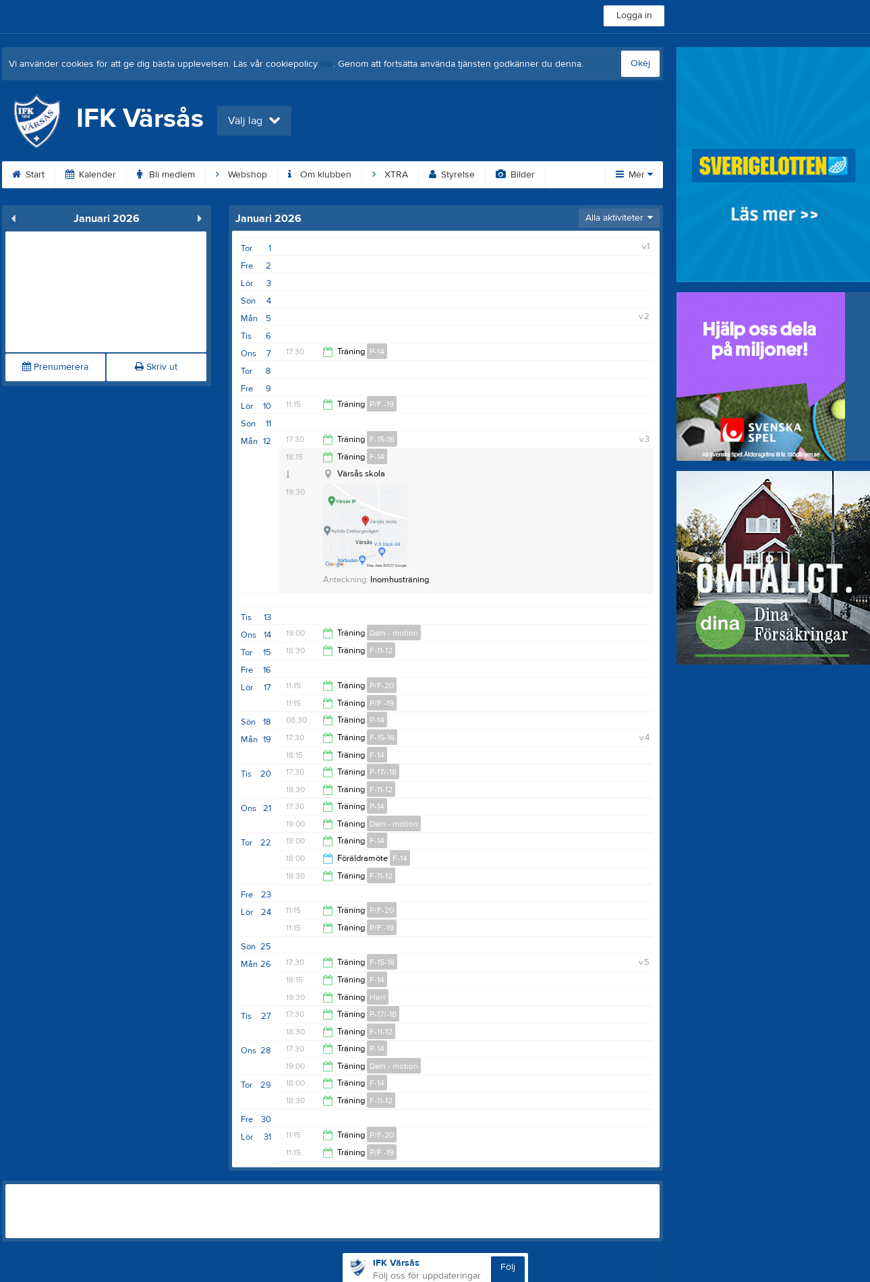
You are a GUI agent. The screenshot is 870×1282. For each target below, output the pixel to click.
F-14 (377, 456)
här (326, 64)
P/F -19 (382, 404)
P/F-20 (382, 685)
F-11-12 (381, 650)
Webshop (241, 175)
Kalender (90, 175)
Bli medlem (166, 175)
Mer (634, 175)
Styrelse (452, 175)
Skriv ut (156, 367)
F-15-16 (382, 439)
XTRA (390, 175)
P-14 (377, 351)
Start (28, 175)
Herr (378, 997)
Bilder (515, 175)
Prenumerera (55, 367)
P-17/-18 (383, 772)
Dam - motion (394, 633)
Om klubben (319, 175)
